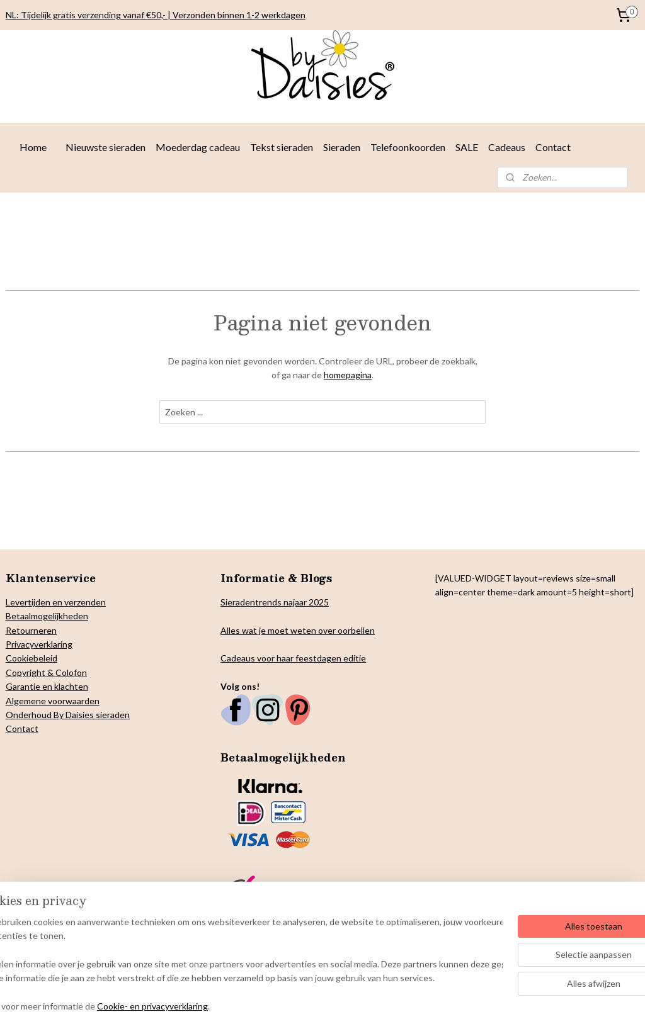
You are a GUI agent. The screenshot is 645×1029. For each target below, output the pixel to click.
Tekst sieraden (281, 147)
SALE (466, 147)
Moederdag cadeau (198, 147)
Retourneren (31, 630)
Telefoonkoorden (407, 147)
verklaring (53, 644)
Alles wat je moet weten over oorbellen (297, 630)
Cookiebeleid (31, 658)
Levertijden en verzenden (56, 602)
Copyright (25, 672)
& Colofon (66, 672)
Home (33, 147)
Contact (553, 147)
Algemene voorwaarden (53, 700)
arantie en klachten (50, 686)
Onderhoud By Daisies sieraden (68, 714)
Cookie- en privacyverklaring (191, 1006)
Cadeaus (506, 147)
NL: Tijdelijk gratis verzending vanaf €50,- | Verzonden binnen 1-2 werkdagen (155, 14)
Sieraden (341, 147)
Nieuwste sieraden (106, 147)
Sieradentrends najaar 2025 (274, 602)
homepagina (348, 374)
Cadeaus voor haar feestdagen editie (293, 658)
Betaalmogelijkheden (47, 615)
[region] (239, 965)
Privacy (20, 644)
